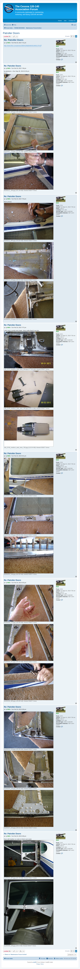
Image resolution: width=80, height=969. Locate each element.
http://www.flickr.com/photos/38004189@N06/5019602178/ (22, 45)
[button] (71, 36)
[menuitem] (14, 25)
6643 (57, 46)
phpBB (34, 962)
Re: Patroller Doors (13, 40)
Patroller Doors (11, 33)
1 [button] (73, 36)
